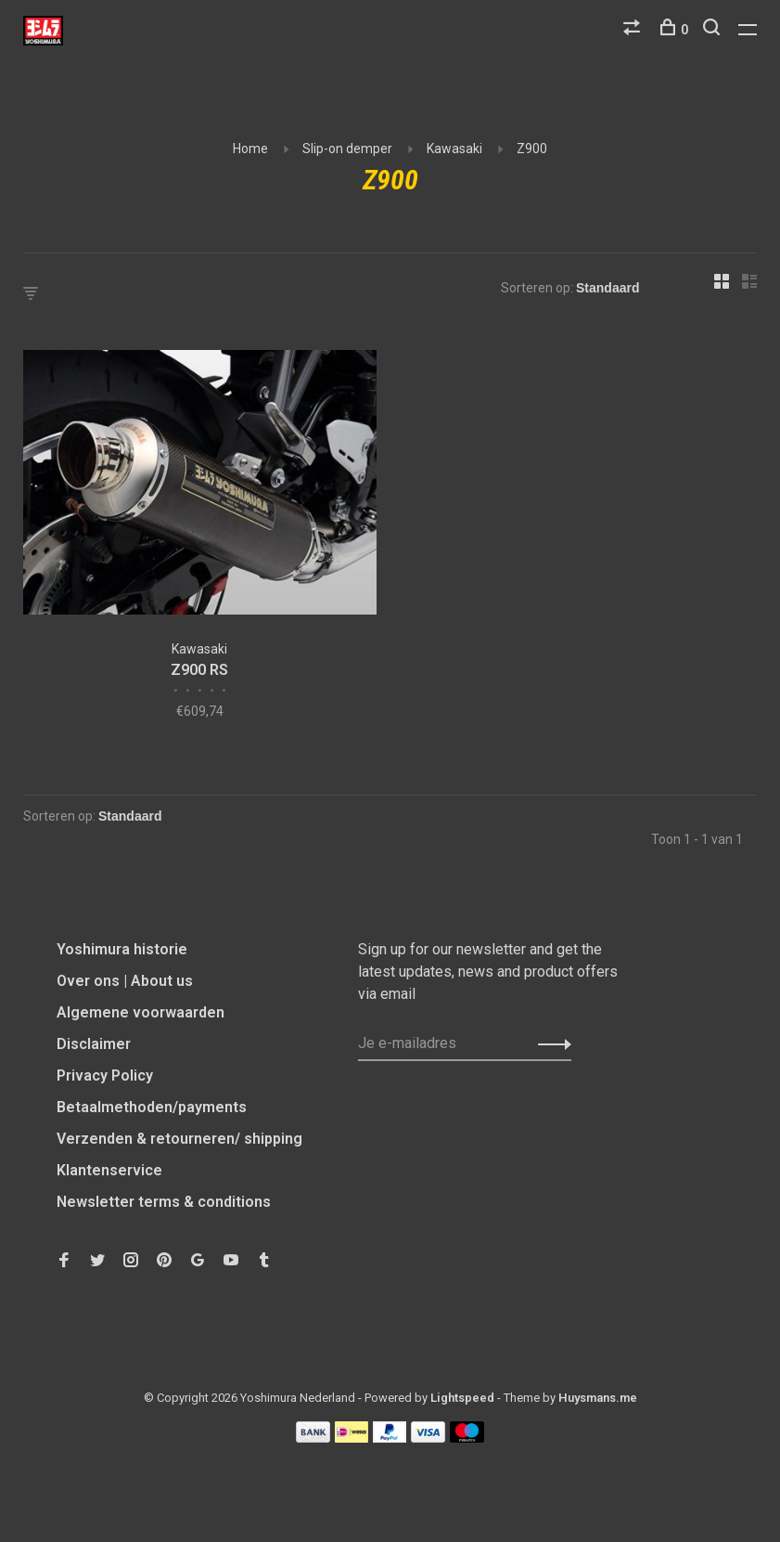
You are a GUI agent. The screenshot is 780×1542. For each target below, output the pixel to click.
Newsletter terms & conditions (164, 1202)
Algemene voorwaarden (140, 1012)
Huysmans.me (597, 1398)
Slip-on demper (347, 148)
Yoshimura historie (122, 949)
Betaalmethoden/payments (152, 1107)
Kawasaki (454, 148)
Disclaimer (94, 1044)
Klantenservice (109, 1170)
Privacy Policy (105, 1075)
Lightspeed (462, 1398)
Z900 (532, 148)
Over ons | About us (125, 981)
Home (250, 148)
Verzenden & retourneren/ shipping (179, 1138)
